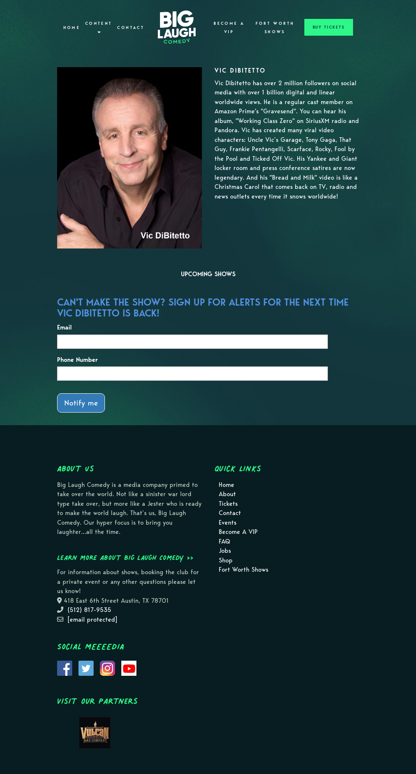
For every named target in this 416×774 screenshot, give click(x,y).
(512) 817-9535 (89, 610)
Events (227, 522)
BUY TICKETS (329, 27)
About (227, 494)
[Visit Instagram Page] (107, 668)
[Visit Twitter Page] (86, 668)
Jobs (225, 550)
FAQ (224, 541)
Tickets (228, 503)
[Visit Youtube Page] (128, 668)
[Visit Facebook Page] (64, 668)
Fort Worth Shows (275, 27)
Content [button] (99, 27)
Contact (130, 27)
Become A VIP (229, 27)
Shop (226, 560)
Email (64, 327)
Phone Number (77, 359)
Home (71, 27)
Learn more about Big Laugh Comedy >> (125, 557)
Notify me (81, 402)
